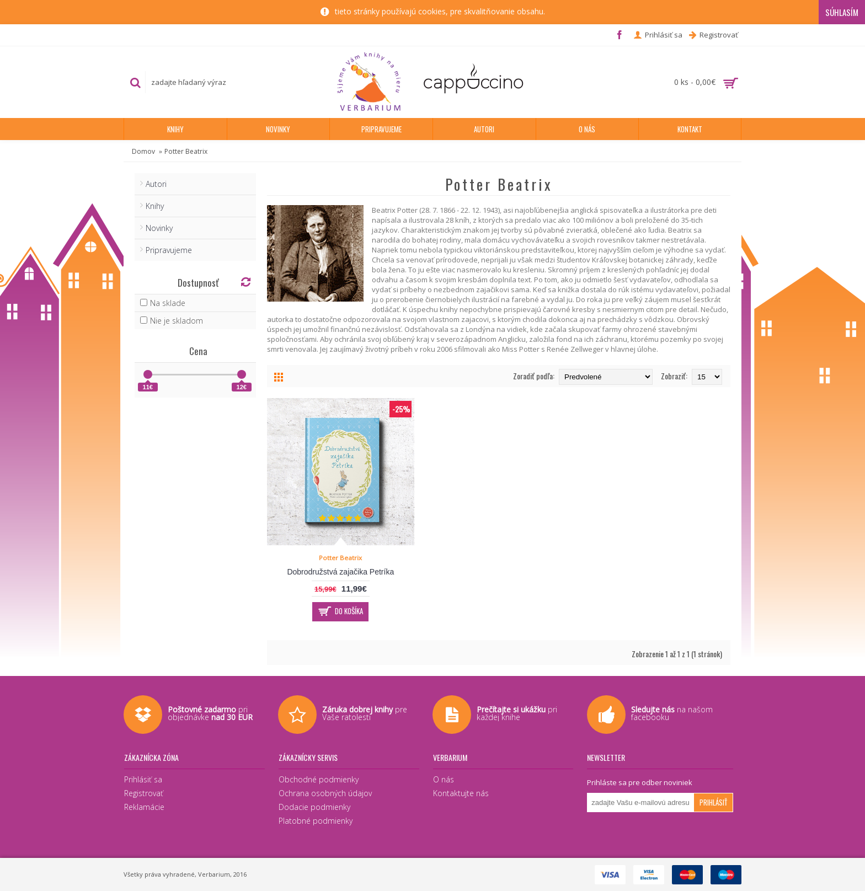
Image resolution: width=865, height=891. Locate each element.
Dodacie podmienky (314, 807)
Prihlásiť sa (143, 779)
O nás (443, 779)
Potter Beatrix (185, 151)
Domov (143, 151)
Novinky (159, 228)
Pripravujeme (169, 250)
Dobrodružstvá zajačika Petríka (340, 571)
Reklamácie (144, 807)
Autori (156, 184)
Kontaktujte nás (461, 793)
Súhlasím (841, 12)
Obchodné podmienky (319, 779)
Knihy (155, 206)
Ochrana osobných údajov (325, 793)
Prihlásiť (713, 802)
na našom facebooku (672, 713)
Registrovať (143, 793)
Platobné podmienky (316, 820)
